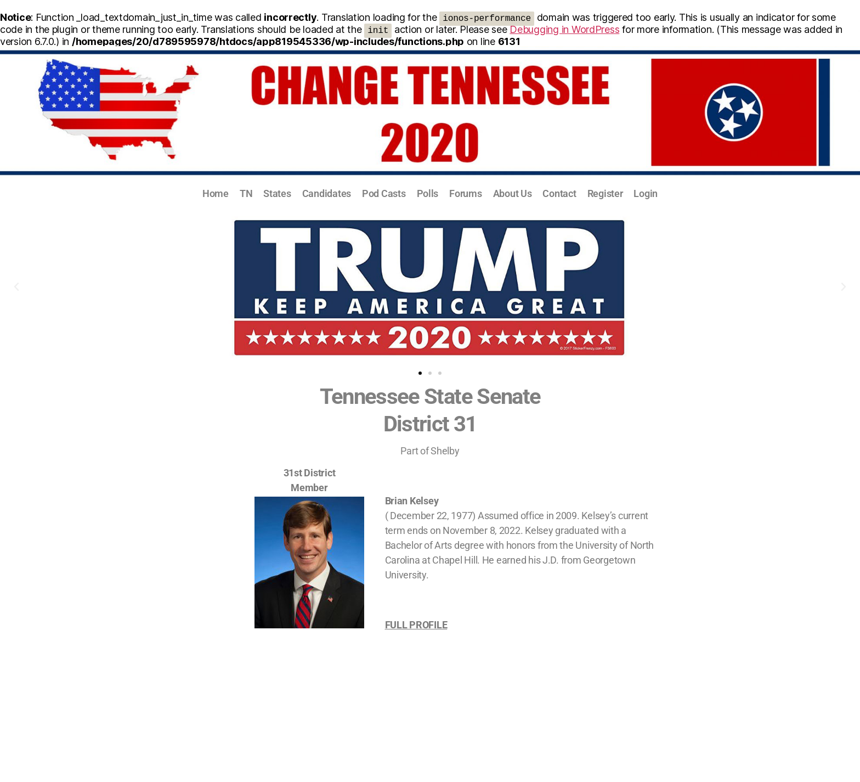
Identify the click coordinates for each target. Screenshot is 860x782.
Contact (559, 193)
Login (645, 193)
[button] (16, 287)
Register (605, 193)
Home (215, 193)
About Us (512, 193)
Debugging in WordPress (564, 29)
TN (246, 193)
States (277, 193)
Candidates (326, 193)
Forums (465, 193)
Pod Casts (384, 193)
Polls (428, 193)
